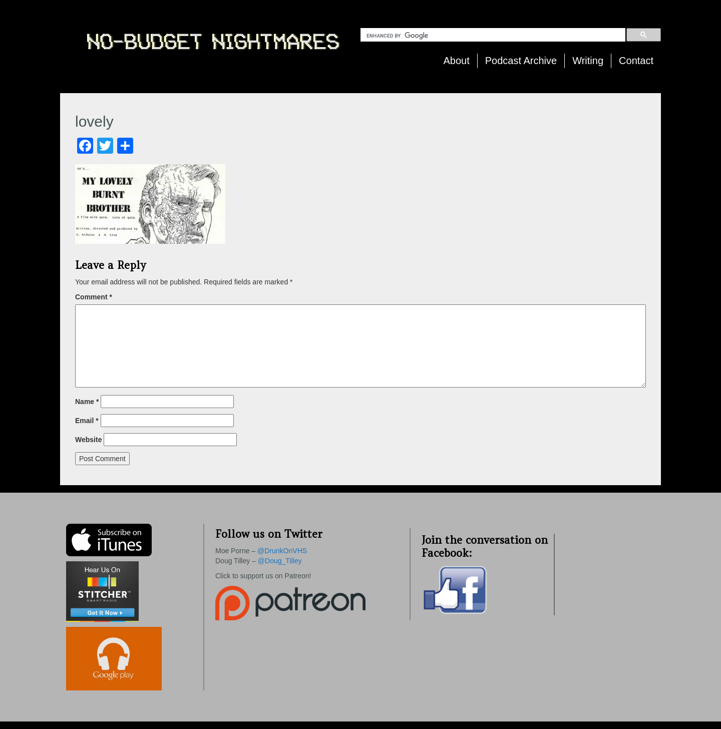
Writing (587, 60)
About (457, 60)
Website (88, 440)
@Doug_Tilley (280, 561)
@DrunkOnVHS (282, 551)
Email (87, 421)
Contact (636, 60)
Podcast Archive (521, 60)
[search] (495, 36)
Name (87, 402)
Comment (93, 297)
